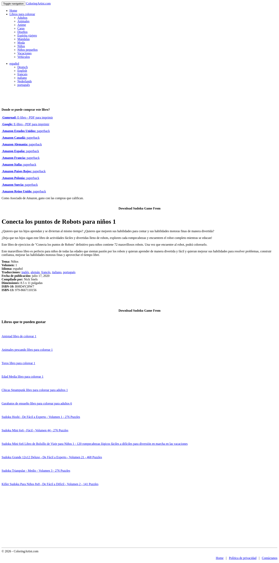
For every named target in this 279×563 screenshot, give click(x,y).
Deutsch (22, 67)
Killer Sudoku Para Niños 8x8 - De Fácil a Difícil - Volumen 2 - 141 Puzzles (50, 484)
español (14, 63)
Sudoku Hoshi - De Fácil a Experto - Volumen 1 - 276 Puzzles (41, 417)
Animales (23, 21)
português (23, 85)
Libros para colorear (22, 14)
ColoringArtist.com (38, 3)
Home (13, 10)
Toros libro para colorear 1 (18, 363)
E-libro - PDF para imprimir (27, 117)
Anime (21, 24)
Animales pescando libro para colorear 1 (27, 349)
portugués (69, 272)
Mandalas (23, 39)
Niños (21, 46)
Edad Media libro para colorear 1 (22, 376)
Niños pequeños (27, 49)
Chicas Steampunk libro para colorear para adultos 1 (35, 390)
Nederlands (24, 81)
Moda (21, 42)
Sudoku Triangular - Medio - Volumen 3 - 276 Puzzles (36, 470)
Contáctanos (269, 558)
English (22, 70)
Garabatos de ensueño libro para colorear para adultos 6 (37, 403)
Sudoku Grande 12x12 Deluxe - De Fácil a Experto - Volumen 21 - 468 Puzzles (52, 457)
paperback (26, 131)
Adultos (22, 17)
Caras (20, 28)
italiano (22, 77)
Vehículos (23, 56)
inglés (25, 272)
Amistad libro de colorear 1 (19, 336)
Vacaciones (24, 53)
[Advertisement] (139, 518)
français (22, 74)
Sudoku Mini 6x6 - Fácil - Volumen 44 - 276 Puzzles (35, 430)
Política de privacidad (242, 558)
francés (45, 272)
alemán (35, 272)
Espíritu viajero (27, 35)
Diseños (22, 32)
